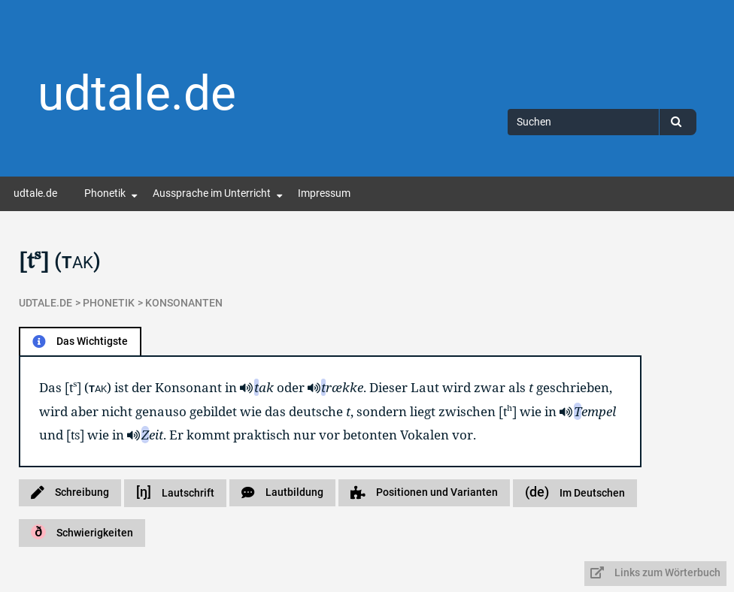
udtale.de (137, 93)
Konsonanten (184, 303)
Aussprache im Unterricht (212, 193)
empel (595, 411)
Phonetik (105, 193)
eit (152, 434)
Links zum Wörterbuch (655, 572)
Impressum (324, 193)
